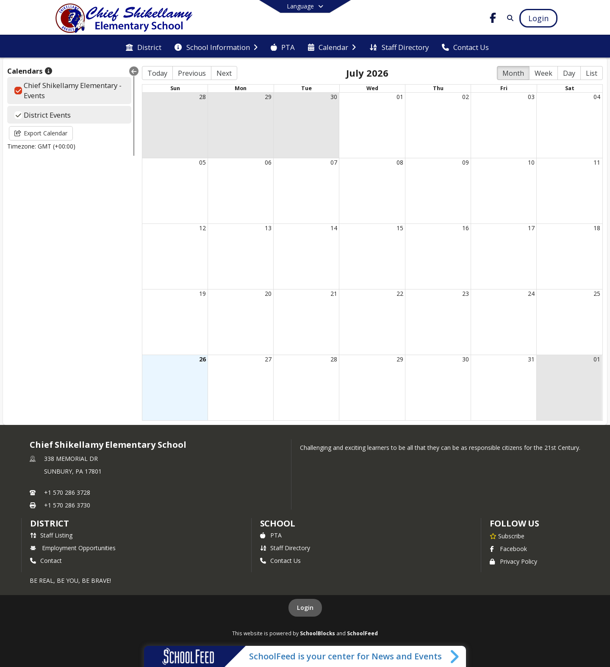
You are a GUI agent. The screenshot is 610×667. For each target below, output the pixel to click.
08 (399, 162)
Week (543, 73)
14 (333, 228)
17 (531, 228)
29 (268, 97)
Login (305, 608)
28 (202, 97)
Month (513, 73)
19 (202, 293)
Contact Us (280, 561)
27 (268, 359)
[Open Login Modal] (538, 18)
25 (596, 293)
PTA (271, 535)
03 (531, 97)
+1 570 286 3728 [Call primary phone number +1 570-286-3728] (67, 492)
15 (399, 228)
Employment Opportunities (73, 548)
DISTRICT (49, 523)
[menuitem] (144, 47)
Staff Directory (285, 548)
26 (202, 359)
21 (333, 293)
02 (465, 97)
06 (268, 162)
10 (531, 162)
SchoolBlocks (317, 633)
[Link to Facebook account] (493, 19)
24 (531, 293)
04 (596, 97)
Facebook (508, 549)
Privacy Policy (513, 561)
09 (465, 162)
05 (202, 162)
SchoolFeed (362, 633)
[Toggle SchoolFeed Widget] (455, 656)
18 (596, 228)
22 (399, 293)
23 (465, 293)
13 (268, 228)
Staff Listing (51, 535)
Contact (46, 561)
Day (569, 73)
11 (596, 162)
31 (531, 359)
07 (333, 162)
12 (202, 228)
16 (465, 228)
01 (399, 97)
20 (268, 293)
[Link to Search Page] (508, 18)
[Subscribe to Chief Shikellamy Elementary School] (507, 535)
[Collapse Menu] (134, 71)
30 (333, 97)
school (277, 523)
